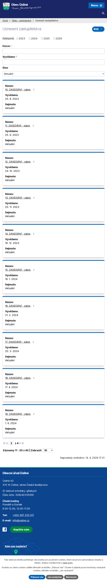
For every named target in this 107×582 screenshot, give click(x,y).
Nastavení (71, 577)
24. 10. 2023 (12, 170)
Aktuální (9, 108)
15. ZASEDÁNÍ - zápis (20, 269)
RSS (98, 29)
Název (6, 46)
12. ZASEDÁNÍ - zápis (20, 161)
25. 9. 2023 (12, 134)
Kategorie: (8, 38)
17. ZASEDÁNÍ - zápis (20, 341)
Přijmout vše (37, 577)
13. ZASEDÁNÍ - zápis (20, 197)
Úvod (5, 20)
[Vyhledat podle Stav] (53, 73)
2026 (59, 38)
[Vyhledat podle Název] (53, 51)
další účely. (68, 563)
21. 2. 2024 (11, 315)
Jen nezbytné (55, 577)
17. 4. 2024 (11, 387)
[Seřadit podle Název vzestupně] (12, 45)
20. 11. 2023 (12, 207)
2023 (22, 38)
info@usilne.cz (21, 520)
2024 (34, 38)
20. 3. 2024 (12, 351)
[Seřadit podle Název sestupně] (12, 46)
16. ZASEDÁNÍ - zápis (20, 305)
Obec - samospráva (21, 20)
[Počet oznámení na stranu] (48, 450)
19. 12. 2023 (12, 243)
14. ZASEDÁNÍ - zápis (20, 233)
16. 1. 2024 (11, 279)
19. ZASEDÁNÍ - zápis (20, 414)
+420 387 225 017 (23, 515)
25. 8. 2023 (12, 98)
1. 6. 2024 (10, 423)
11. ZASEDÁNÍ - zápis (20, 125)
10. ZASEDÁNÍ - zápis (20, 89)
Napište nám (21, 529)
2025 (47, 38)
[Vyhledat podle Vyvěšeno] (53, 62)
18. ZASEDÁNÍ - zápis (20, 377)
